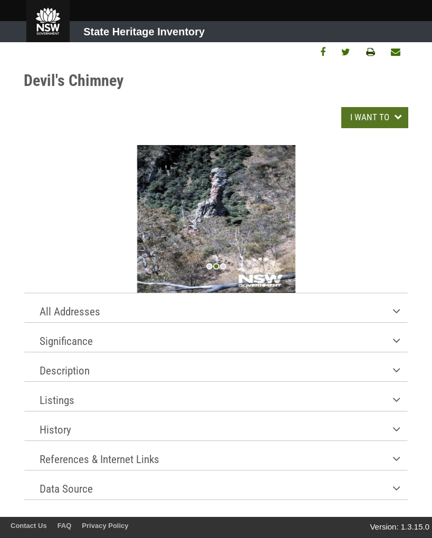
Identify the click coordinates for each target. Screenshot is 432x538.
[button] (216, 307)
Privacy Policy (105, 526)
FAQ (64, 526)
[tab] (216, 307)
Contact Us (29, 526)
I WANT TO (370, 117)
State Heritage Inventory (144, 31)
